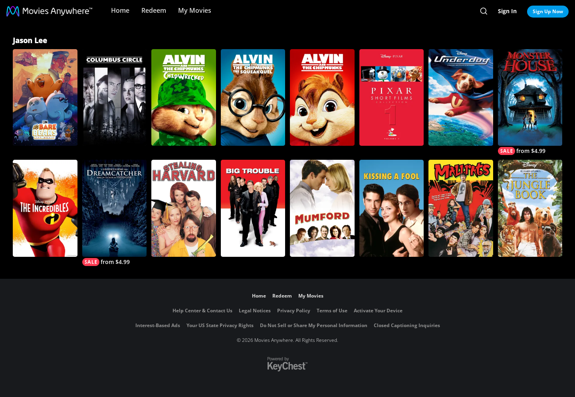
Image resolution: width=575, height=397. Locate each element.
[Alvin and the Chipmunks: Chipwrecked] (183, 97)
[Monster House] (530, 102)
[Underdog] (460, 97)
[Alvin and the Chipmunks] (322, 97)
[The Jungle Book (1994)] (530, 208)
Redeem (153, 10)
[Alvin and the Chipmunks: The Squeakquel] (253, 97)
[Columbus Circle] (114, 97)
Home (120, 10)
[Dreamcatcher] (114, 213)
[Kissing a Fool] (391, 208)
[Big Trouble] (253, 208)
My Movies (194, 10)
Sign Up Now (548, 11)
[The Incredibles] (45, 208)
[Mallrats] (460, 208)
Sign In (507, 11)
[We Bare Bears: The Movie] (45, 97)
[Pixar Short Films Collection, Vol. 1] (391, 97)
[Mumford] (322, 208)
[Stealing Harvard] (183, 208)
